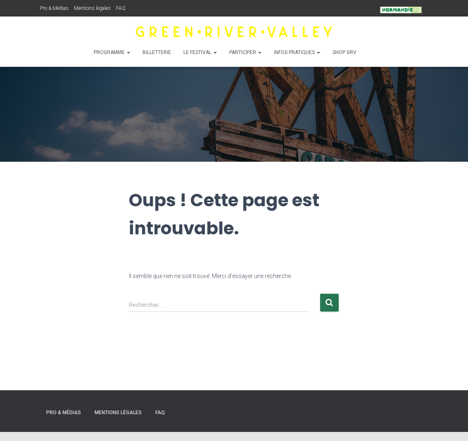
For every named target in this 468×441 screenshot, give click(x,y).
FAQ (121, 8)
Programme (111, 52)
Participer (245, 52)
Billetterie (156, 52)
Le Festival (199, 52)
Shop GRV (344, 52)
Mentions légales (92, 8)
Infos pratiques (296, 52)
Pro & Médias (54, 8)
